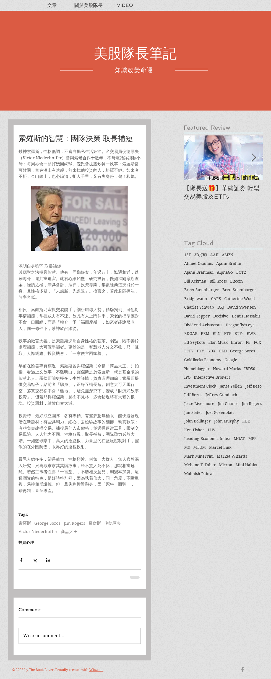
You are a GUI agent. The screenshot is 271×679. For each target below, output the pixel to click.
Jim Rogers (74, 523)
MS (187, 447)
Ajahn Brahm (228, 263)
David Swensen (241, 307)
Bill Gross (218, 281)
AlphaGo (225, 272)
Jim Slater (193, 412)
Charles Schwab (199, 307)
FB (248, 342)
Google (231, 359)
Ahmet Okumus (198, 263)
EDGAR (190, 333)
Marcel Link (220, 447)
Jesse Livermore (199, 403)
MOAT (239, 438)
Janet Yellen (231, 386)
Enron (237, 342)
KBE (246, 421)
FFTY (189, 351)
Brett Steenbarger (239, 289)
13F (187, 254)
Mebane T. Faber (200, 464)
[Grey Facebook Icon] (242, 669)
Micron (225, 464)
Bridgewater (196, 298)
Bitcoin (236, 281)
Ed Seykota (194, 342)
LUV (211, 429)
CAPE (216, 298)
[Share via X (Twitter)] (34, 560)
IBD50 (249, 368)
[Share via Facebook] (21, 560)
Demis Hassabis (246, 316)
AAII (214, 254)
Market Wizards (232, 456)
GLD (223, 351)
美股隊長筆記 (135, 53)
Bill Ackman (195, 281)
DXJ (220, 307)
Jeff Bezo (253, 386)
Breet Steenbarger (201, 289)
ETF (227, 333)
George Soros (47, 523)
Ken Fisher (194, 429)
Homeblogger (197, 368)
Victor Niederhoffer (38, 531)
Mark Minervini (198, 456)
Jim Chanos (228, 403)
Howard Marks (227, 368)
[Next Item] (253, 157)
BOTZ (241, 272)
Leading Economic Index (207, 438)
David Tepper (197, 316)
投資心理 (26, 542)
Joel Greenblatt (220, 412)
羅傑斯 (94, 523)
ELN (217, 333)
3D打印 (200, 254)
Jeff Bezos (193, 394)
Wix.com (96, 670)
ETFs (238, 333)
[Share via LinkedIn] (48, 560)
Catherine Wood (239, 298)
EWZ (251, 333)
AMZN (227, 254)
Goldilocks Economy (202, 359)
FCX (257, 342)
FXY (200, 351)
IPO (187, 377)
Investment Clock (200, 386)
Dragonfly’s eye (240, 324)
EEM (205, 333)
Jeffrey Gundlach (221, 394)
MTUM (199, 447)
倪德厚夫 (112, 523)
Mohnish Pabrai (198, 473)
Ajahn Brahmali (198, 272)
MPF (252, 438)
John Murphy (226, 421)
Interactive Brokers (212, 377)
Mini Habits (246, 464)
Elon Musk (218, 342)
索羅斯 (25, 523)
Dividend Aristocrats (203, 324)
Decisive (220, 316)
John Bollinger (197, 421)
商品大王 (69, 531)
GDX (211, 351)
